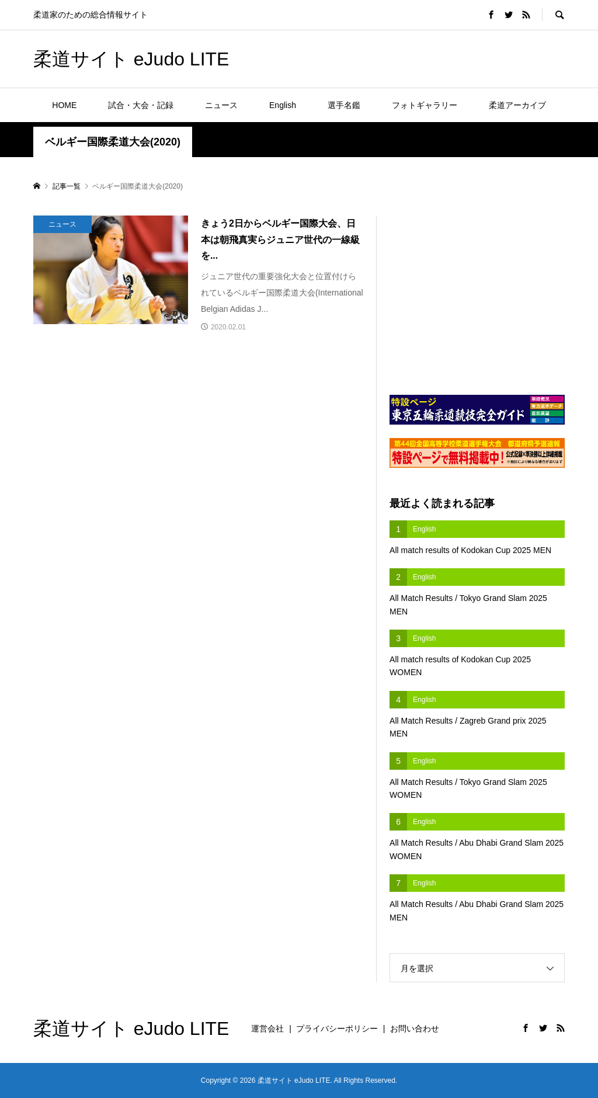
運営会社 (267, 1028)
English (282, 105)
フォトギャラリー (424, 105)
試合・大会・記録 (140, 105)
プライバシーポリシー (337, 1028)
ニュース (221, 105)
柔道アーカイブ (517, 105)
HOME (64, 105)
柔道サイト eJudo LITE (131, 59)
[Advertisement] (428, 58)
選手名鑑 (344, 105)
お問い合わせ (414, 1028)
